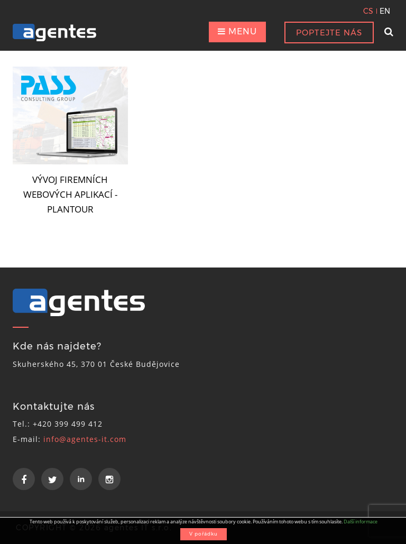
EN (385, 11)
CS (368, 11)
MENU (237, 31)
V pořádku (203, 534)
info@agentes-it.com (84, 439)
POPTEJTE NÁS (329, 32)
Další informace (360, 521)
